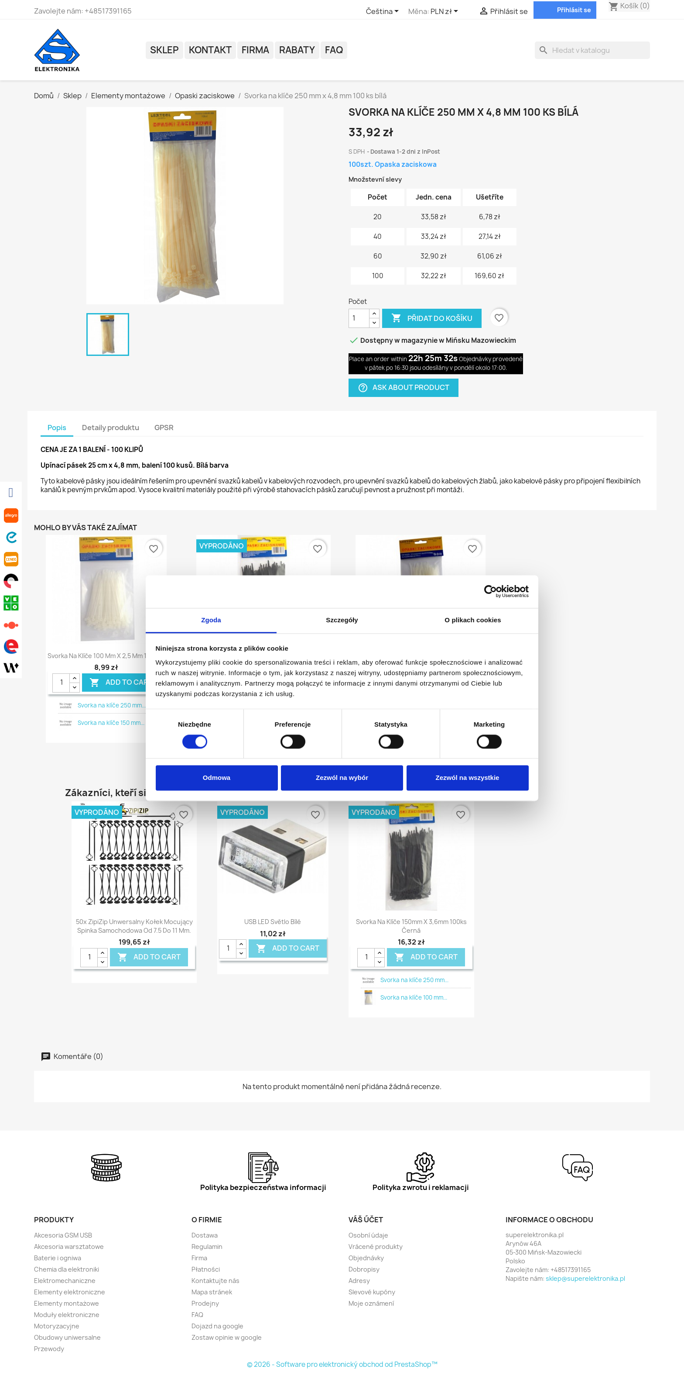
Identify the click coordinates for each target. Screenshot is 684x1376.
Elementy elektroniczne (69, 1292)
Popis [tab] (57, 427)
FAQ (334, 50)
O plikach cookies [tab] (473, 620)
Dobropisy (364, 1269)
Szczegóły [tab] (342, 620)
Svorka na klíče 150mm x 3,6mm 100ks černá (411, 926)
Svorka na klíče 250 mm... (112, 705)
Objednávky (366, 1258)
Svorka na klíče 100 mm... (413, 997)
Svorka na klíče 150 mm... (111, 723)
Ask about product (403, 387)
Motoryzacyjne (56, 1326)
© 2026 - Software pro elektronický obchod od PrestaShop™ (342, 1364)
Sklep (164, 50)
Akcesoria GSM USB (63, 1235)
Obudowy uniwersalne (67, 1337)
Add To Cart (121, 682)
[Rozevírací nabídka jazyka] (384, 12)
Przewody (49, 1349)
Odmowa (216, 778)
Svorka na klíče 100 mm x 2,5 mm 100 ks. (106, 656)
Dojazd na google (217, 1326)
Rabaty (297, 50)
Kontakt (210, 50)
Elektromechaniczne (65, 1280)
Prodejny (205, 1303)
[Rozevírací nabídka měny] (446, 12)
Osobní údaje (368, 1235)
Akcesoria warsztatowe (69, 1246)
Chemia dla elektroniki (66, 1269)
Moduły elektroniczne (66, 1314)
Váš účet (366, 1219)
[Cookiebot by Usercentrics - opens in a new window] (490, 591)
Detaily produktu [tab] (110, 427)
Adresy (359, 1280)
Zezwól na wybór (342, 778)
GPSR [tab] (164, 427)
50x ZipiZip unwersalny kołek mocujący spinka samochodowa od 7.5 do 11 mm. (134, 926)
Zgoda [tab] (211, 620)
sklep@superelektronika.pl (585, 1278)
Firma (255, 50)
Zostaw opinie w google (227, 1337)
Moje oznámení (371, 1303)
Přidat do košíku (431, 318)
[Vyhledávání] (592, 50)
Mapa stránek (212, 1292)
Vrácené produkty (376, 1246)
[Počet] (359, 318)
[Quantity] (61, 683)
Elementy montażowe (66, 1303)
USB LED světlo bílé (272, 921)
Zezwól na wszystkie (467, 778)
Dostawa (205, 1235)
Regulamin (207, 1246)
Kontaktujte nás (215, 1280)
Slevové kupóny (372, 1292)
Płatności (206, 1269)
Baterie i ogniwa (57, 1258)
